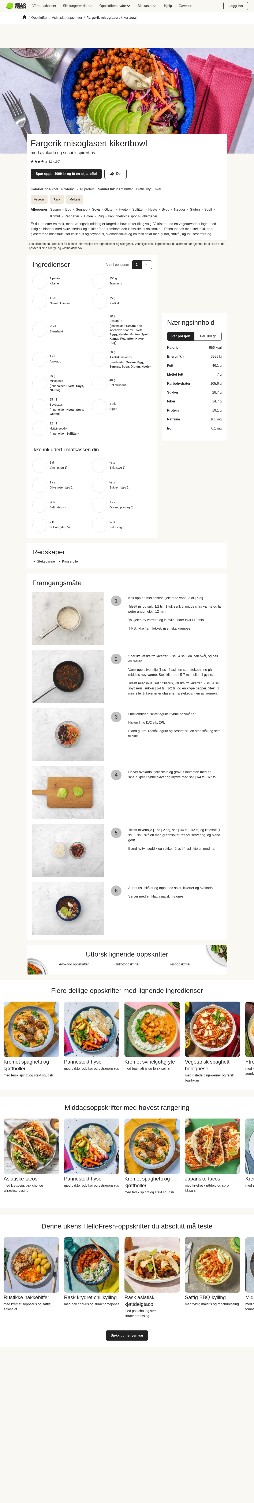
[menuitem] (17, 6)
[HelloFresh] (16, 6)
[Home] (24, 18)
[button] (92, 264)
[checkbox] (32, 161)
